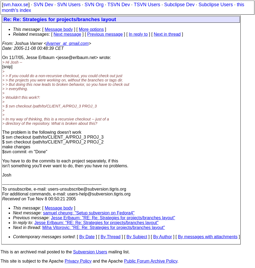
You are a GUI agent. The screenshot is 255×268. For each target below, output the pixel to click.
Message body (59, 29)
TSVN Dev (119, 4)
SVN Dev (43, 4)
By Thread (111, 236)
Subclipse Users (216, 4)
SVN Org (94, 4)
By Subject (136, 236)
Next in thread (167, 34)
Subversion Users (90, 252)
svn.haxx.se (15, 4)
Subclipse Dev (179, 4)
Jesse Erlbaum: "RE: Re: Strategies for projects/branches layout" (113, 217)
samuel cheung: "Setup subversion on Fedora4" (89, 213)
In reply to (138, 34)
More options (91, 29)
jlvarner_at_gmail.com (67, 43)
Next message (67, 34)
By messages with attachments (208, 236)
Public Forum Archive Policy (150, 261)
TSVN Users (147, 4)
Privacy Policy (78, 261)
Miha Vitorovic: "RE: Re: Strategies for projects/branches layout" (103, 227)
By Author (162, 236)
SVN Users (68, 4)
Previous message (105, 34)
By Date (87, 236)
